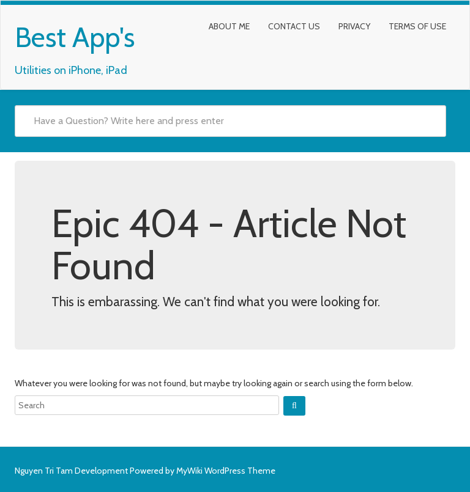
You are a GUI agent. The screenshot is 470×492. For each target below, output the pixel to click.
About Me (229, 26)
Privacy (354, 26)
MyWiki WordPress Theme (225, 470)
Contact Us (294, 26)
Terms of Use (417, 26)
